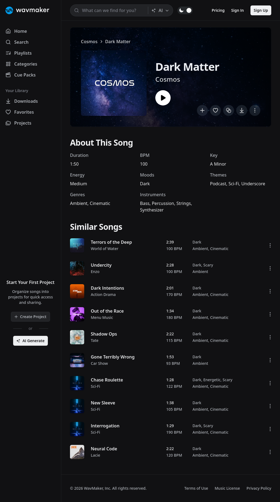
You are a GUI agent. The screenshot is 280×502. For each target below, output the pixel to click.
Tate (94, 340)
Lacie (95, 455)
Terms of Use (196, 488)
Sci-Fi (234, 184)
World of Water (104, 248)
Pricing (218, 10)
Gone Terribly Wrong (113, 357)
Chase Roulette (107, 380)
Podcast (218, 184)
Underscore (253, 184)
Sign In (237, 10)
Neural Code (104, 449)
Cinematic (100, 203)
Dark (145, 184)
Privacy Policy (259, 488)
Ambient (79, 203)
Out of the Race (107, 311)
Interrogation (105, 426)
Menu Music (102, 317)
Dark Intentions (107, 288)
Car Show (99, 363)
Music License (227, 488)
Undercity (101, 265)
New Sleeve (103, 403)
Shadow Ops (104, 334)
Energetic (211, 379)
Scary (208, 265)
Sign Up (261, 10)
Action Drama (103, 294)
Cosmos (89, 42)
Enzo (95, 271)
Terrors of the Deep (111, 242)
